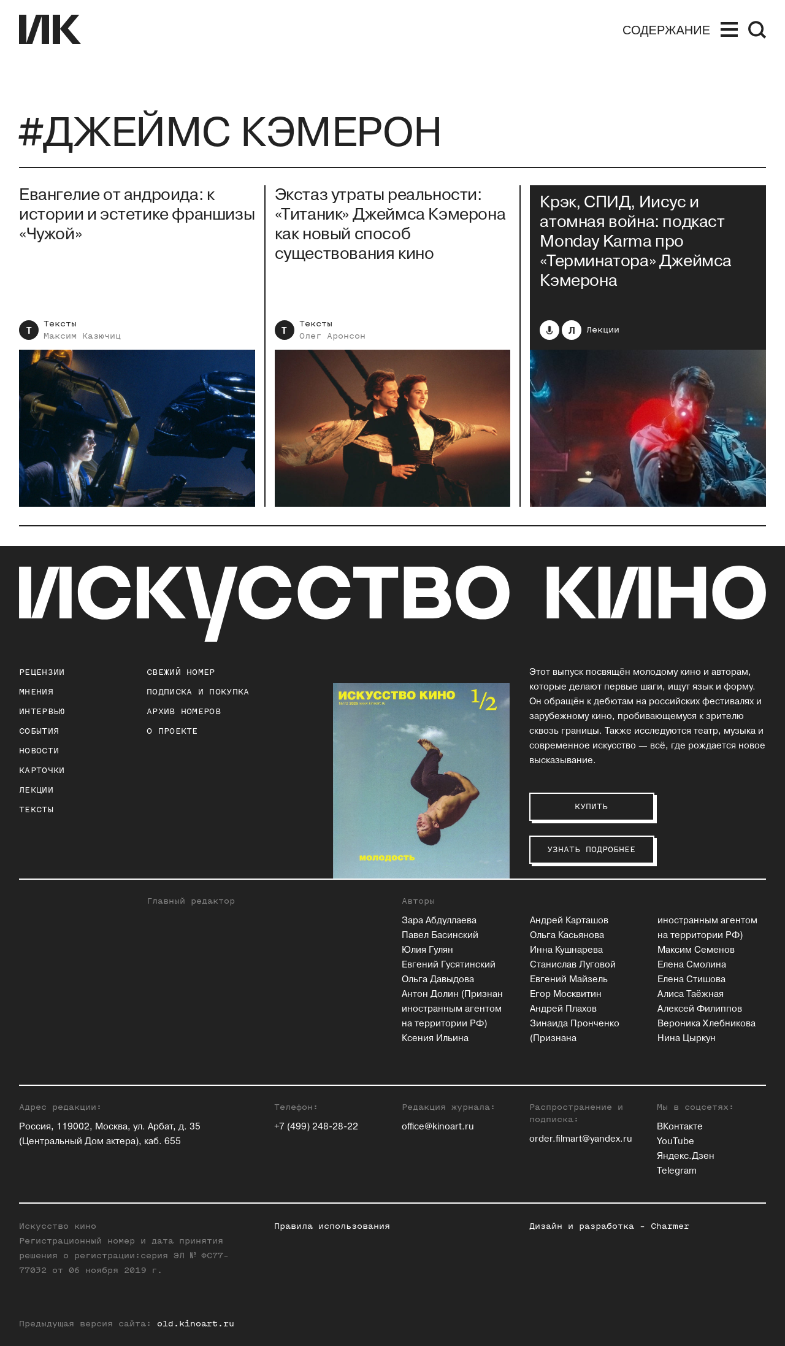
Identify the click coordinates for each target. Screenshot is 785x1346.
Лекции (602, 329)
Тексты (60, 323)
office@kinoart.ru (438, 1126)
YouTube (675, 1141)
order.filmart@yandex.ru (580, 1139)
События (39, 731)
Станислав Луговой (573, 964)
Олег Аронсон (332, 335)
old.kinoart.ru (195, 1323)
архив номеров (184, 711)
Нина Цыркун (686, 1038)
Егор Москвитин (566, 994)
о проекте (172, 731)
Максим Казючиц (82, 335)
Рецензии (41, 672)
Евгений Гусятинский (449, 964)
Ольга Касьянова (567, 935)
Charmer (670, 1226)
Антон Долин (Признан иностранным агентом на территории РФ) (452, 1009)
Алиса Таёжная (690, 994)
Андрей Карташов (569, 920)
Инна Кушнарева (566, 950)
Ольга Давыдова (438, 979)
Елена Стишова (691, 979)
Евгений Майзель (569, 979)
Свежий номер (181, 672)
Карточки (41, 770)
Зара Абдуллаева (439, 920)
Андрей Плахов (563, 1008)
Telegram (677, 1170)
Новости (39, 750)
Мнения (36, 691)
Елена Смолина (691, 964)
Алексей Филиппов (699, 1008)
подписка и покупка (198, 691)
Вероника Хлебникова (706, 1023)
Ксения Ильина (435, 1038)
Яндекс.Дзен (685, 1156)
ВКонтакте (680, 1126)
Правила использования (332, 1226)
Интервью (41, 711)
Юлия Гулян (427, 950)
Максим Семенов (696, 950)
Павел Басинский (440, 935)
